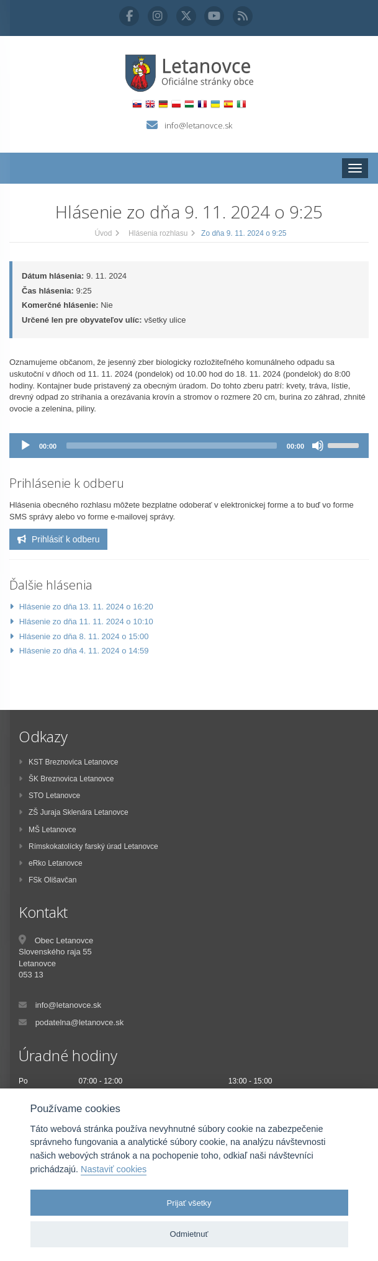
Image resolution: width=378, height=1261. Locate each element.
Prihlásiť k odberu (58, 539)
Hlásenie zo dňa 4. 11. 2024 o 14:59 (84, 650)
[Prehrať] (25, 445)
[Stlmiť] (318, 445)
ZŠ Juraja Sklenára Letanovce (73, 812)
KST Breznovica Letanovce (69, 762)
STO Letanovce (49, 795)
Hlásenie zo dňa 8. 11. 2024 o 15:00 (84, 636)
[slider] (171, 445)
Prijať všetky (189, 1203)
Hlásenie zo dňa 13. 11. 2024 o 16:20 (86, 606)
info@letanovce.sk (198, 125)
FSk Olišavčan (47, 880)
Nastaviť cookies (113, 1169)
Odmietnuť (189, 1234)
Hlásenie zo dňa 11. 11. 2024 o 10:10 (86, 621)
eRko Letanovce (51, 863)
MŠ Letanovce (47, 829)
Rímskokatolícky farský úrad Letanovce (88, 846)
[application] (189, 445)
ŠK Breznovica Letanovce (66, 778)
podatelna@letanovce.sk (79, 1022)
